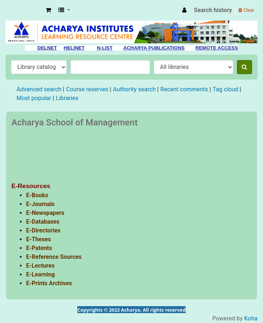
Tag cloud (225, 89)
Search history (213, 10)
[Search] (244, 67)
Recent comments (184, 89)
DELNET (47, 48)
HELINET (74, 48)
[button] (48, 10)
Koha (250, 318)
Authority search (134, 89)
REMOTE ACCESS (217, 48)
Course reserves (87, 89)
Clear (246, 10)
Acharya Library (24, 10)
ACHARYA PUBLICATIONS (154, 48)
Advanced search (39, 89)
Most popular (34, 98)
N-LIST (105, 48)
